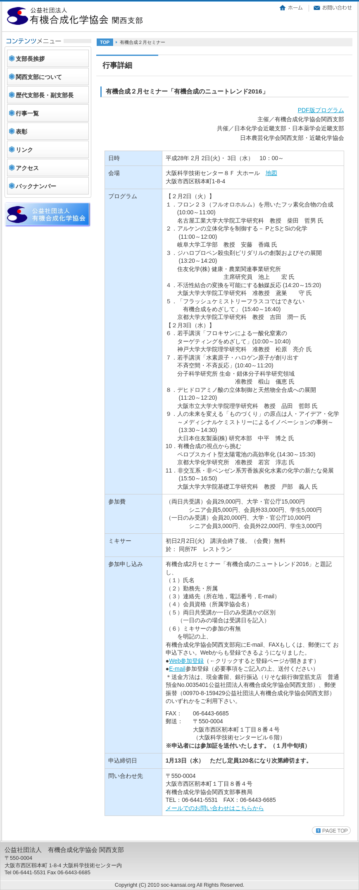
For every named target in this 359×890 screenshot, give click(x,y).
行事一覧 (27, 113)
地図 (271, 173)
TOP (104, 42)
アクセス (27, 168)
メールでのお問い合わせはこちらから (215, 808)
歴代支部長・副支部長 (45, 95)
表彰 (21, 131)
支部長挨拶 (30, 58)
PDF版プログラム (321, 110)
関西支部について (39, 77)
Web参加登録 (186, 660)
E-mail (177, 668)
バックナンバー (36, 186)
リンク (24, 149)
